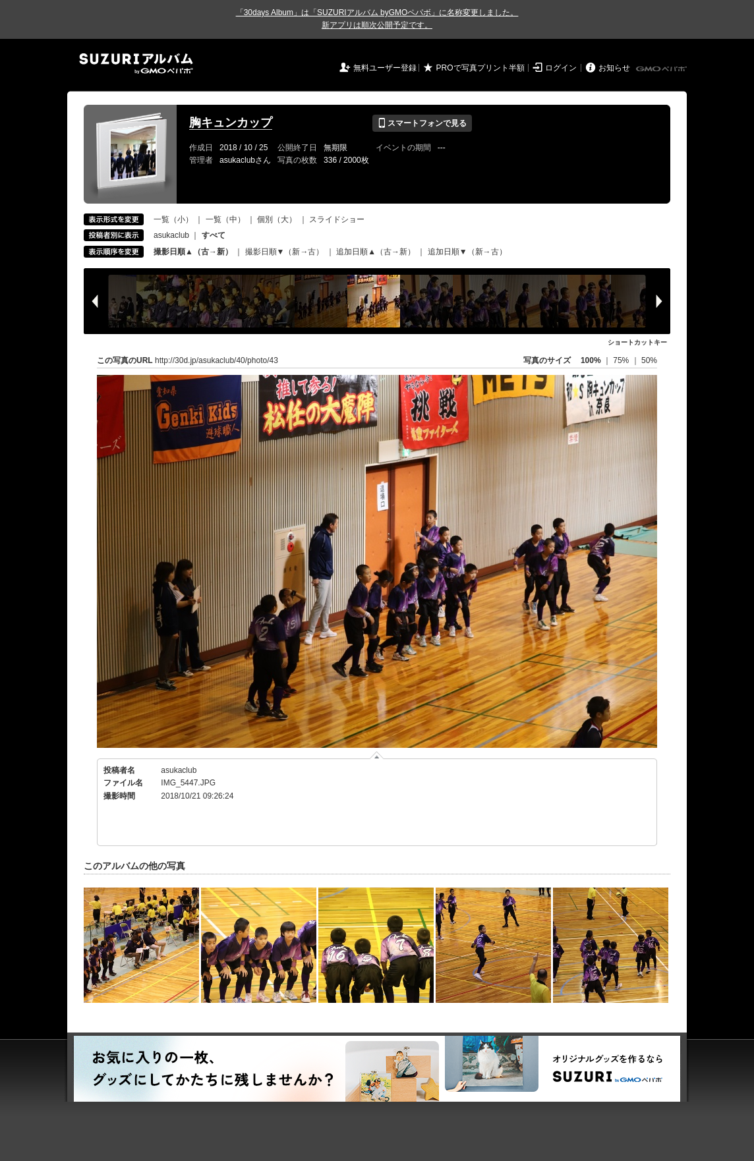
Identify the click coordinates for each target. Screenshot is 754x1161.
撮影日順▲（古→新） (193, 251)
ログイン (561, 67)
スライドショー (336, 219)
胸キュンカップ (230, 122)
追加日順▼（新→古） (467, 251)
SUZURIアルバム (136, 63)
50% (649, 360)
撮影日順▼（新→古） (284, 251)
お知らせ (614, 67)
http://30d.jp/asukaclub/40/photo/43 (216, 360)
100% (591, 360)
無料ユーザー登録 (385, 67)
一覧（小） (173, 219)
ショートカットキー (637, 342)
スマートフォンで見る (422, 123)
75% (622, 360)
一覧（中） (225, 219)
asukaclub (171, 235)
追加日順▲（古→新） (375, 251)
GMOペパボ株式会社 (662, 69)
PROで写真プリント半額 (480, 67)
